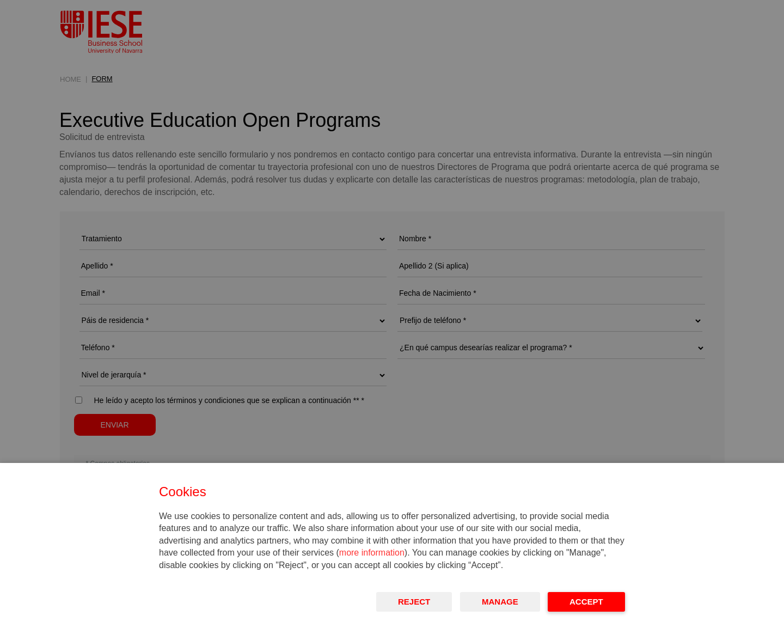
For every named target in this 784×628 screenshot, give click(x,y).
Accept (586, 601)
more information (372, 552)
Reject (414, 601)
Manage (500, 601)
